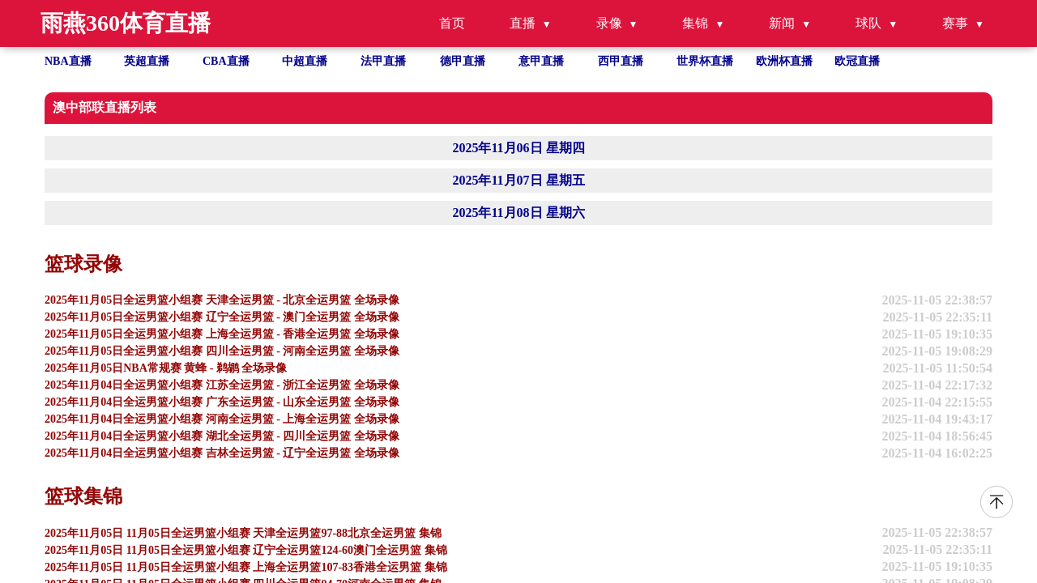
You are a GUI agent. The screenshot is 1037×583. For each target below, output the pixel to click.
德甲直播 (462, 61)
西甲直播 (620, 61)
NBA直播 (68, 61)
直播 (523, 23)
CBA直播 (226, 61)
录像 (609, 23)
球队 (868, 23)
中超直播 (304, 61)
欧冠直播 (857, 61)
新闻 (782, 23)
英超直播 (146, 61)
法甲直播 (383, 61)
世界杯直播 (704, 61)
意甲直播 (541, 61)
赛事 (955, 23)
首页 (452, 23)
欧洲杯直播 (784, 61)
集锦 (695, 23)
